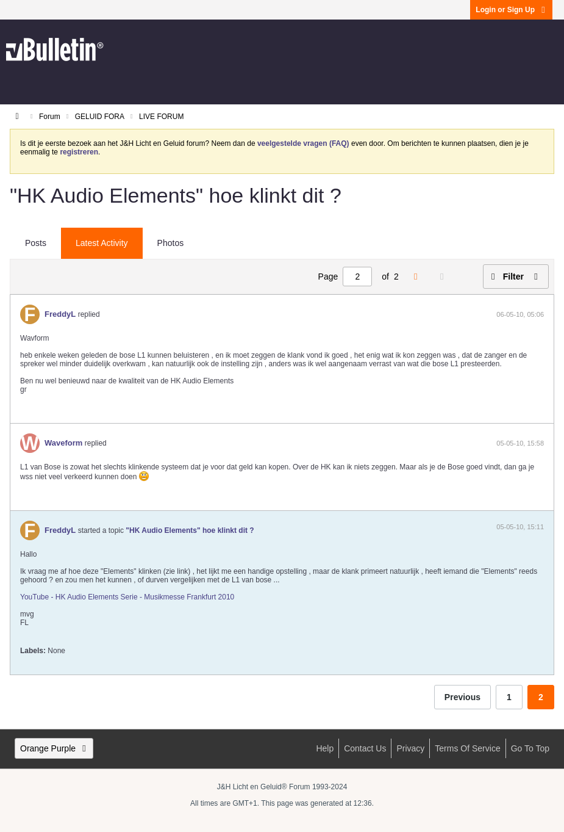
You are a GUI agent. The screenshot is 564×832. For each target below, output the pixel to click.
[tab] (35, 243)
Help (325, 748)
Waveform (63, 442)
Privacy (410, 748)
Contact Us (365, 748)
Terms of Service (467, 748)
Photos (170, 243)
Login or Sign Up (511, 9)
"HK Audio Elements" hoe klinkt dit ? (190, 530)
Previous (462, 697)
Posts (35, 243)
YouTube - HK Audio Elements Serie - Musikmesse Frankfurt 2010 (127, 597)
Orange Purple (54, 748)
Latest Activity (102, 243)
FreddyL (60, 314)
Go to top (530, 748)
